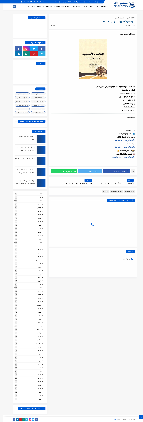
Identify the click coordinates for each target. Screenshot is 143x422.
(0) (49, 25)
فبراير (36, 235)
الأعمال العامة (27, 6)
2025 (37, 201)
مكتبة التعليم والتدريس (39, 6)
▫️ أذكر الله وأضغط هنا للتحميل (121, 140)
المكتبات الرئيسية (85, 6)
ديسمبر (36, 204)
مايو (36, 225)
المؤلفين (93, 6)
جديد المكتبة (88, 2)
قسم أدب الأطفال (19, 97)
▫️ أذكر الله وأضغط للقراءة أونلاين (120, 157)
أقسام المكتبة (101, 6)
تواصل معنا (60, 2)
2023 (37, 288)
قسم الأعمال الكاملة (19, 101)
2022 (37, 326)
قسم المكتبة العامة (18, 113)
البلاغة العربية (126, 18)
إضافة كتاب (53, 2)
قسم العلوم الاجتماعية (34, 109)
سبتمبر (36, 211)
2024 (37, 242)
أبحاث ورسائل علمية (34, 94)
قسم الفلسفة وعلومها (18, 109)
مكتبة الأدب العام (52, 6)
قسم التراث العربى (35, 105)
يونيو (36, 221)
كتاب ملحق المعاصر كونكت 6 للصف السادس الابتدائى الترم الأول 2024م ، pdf (22, 150)
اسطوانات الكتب (19, 94)
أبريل (36, 228)
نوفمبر (36, 207)
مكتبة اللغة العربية (63, 6)
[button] (113, 171)
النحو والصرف (34, 97)
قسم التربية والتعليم (18, 105)
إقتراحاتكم (66, 2)
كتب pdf (102, 191)
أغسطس (35, 214)
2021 (37, 371)
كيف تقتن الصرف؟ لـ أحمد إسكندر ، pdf (22, 158)
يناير (37, 197)
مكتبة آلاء (112, 419)
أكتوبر (36, 253)
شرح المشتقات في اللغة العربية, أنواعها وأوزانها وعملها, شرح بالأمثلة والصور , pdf (22, 184)
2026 (37, 194)
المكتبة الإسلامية (74, 6)
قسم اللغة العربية (116, 18)
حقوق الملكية (80, 2)
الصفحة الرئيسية (95, 2)
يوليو (36, 218)
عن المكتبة (72, 2)
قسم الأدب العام (34, 101)
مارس (36, 232)
